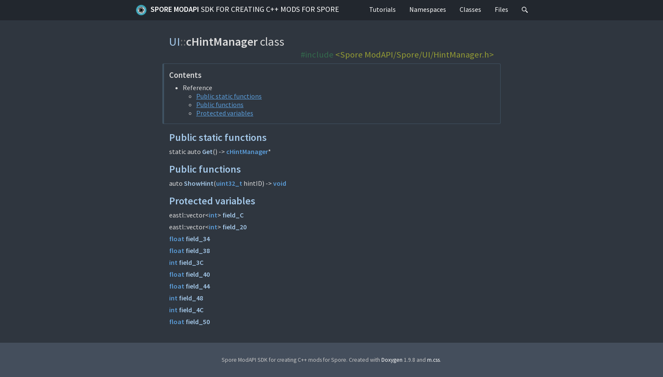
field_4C (191, 309)
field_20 (234, 227)
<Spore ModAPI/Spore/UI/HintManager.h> (414, 54)
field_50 (198, 321)
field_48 (191, 298)
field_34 (198, 238)
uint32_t (229, 183)
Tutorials (382, 9)
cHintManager (247, 151)
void (279, 183)
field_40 (198, 274)
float (176, 238)
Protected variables (224, 113)
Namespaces (427, 9)
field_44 (198, 286)
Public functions (220, 104)
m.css (433, 359)
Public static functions (229, 96)
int (213, 215)
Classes (470, 9)
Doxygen (392, 359)
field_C (233, 215)
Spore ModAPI (237, 10)
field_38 (198, 250)
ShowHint (199, 183)
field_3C (191, 262)
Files (501, 9)
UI (174, 41)
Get (207, 151)
